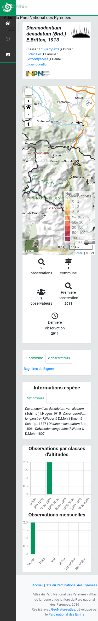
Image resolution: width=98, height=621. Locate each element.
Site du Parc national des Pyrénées (71, 585)
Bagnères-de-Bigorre (39, 369)
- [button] (28, 115)
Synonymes (35, 398)
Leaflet (79, 253)
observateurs (59, 358)
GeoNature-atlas (63, 609)
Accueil (37, 585)
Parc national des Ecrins (66, 614)
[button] (28, 108)
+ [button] (28, 101)
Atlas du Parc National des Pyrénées (37, 17)
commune (35, 358)
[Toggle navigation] (11, 28)
